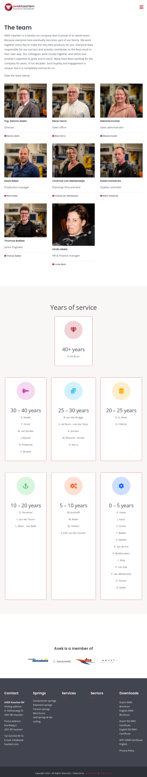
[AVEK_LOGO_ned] (19, 4)
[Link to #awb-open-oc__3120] (141, 7)
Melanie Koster (109, 136)
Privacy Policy (126, 750)
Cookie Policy (106, 773)
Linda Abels (60, 264)
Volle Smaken (91, 773)
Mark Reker (12, 195)
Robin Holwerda (110, 195)
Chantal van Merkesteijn (66, 195)
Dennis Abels (13, 136)
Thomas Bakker (14, 255)
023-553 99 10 (16, 736)
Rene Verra (59, 136)
